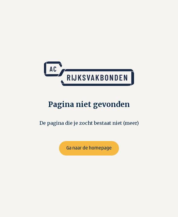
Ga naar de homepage (89, 148)
